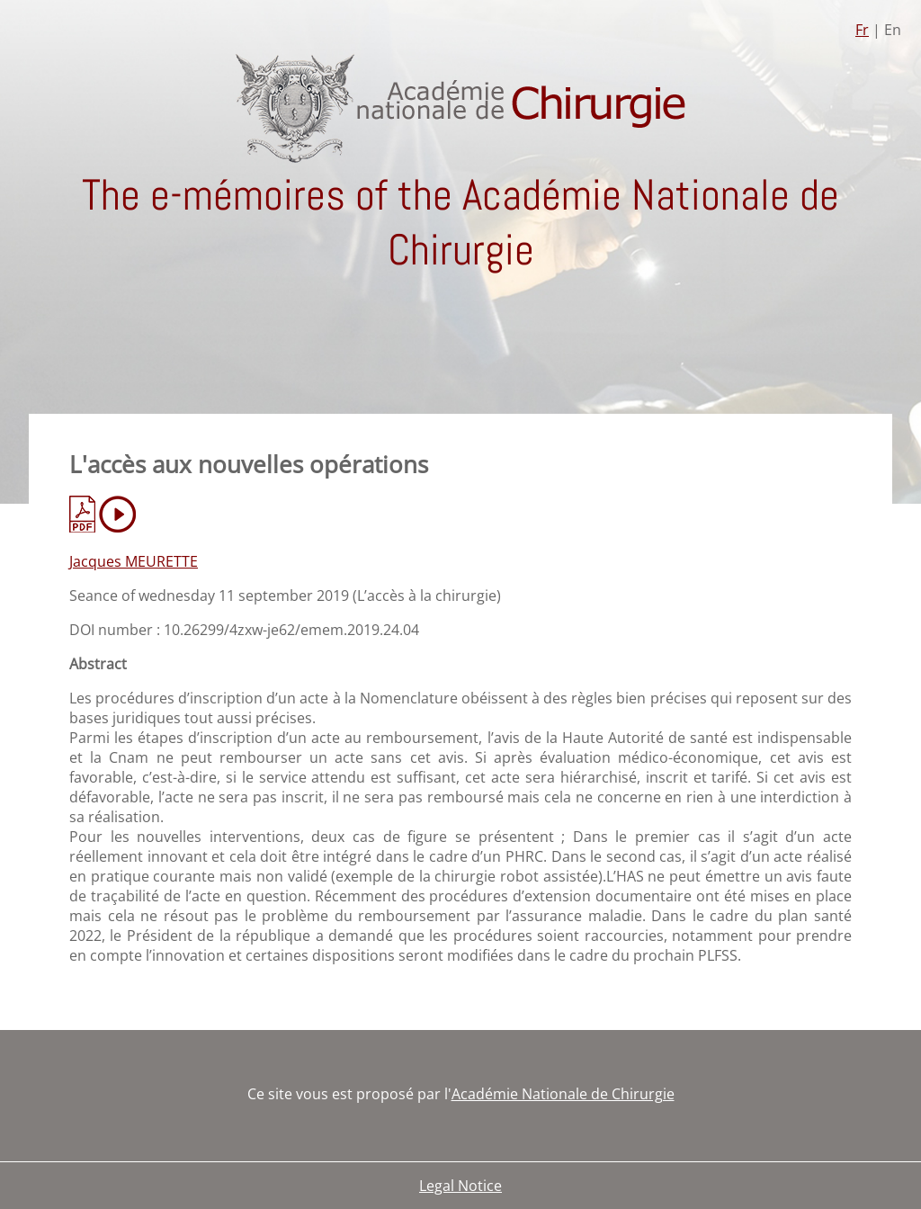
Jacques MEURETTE (133, 561)
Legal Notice (460, 1186)
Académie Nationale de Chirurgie (563, 1094)
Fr (862, 30)
